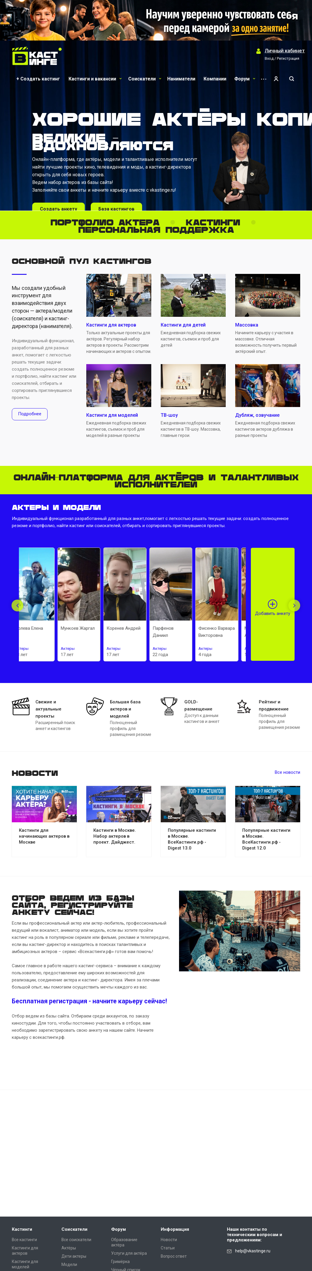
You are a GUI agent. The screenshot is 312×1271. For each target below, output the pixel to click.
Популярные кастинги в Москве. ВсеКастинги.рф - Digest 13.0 (192, 839)
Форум (244, 79)
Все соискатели (76, 1239)
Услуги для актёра (129, 1253)
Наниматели (181, 79)
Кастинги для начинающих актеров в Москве (44, 836)
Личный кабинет (285, 51)
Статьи (168, 1248)
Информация (175, 1229)
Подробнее (29, 413)
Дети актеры (73, 1256)
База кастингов (116, 209)
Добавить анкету (272, 613)
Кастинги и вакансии (95, 79)
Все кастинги (24, 1239)
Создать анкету (58, 209)
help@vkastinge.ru (252, 1251)
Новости (169, 1239)
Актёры (68, 1248)
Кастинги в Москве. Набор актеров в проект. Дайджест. (114, 836)
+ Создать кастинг (38, 79)
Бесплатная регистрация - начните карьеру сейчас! (89, 1001)
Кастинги (22, 1229)
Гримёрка (120, 1261)
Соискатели (144, 79)
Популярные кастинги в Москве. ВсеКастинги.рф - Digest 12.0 (266, 839)
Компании (215, 79)
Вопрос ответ (174, 1256)
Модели (69, 1264)
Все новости (287, 772)
